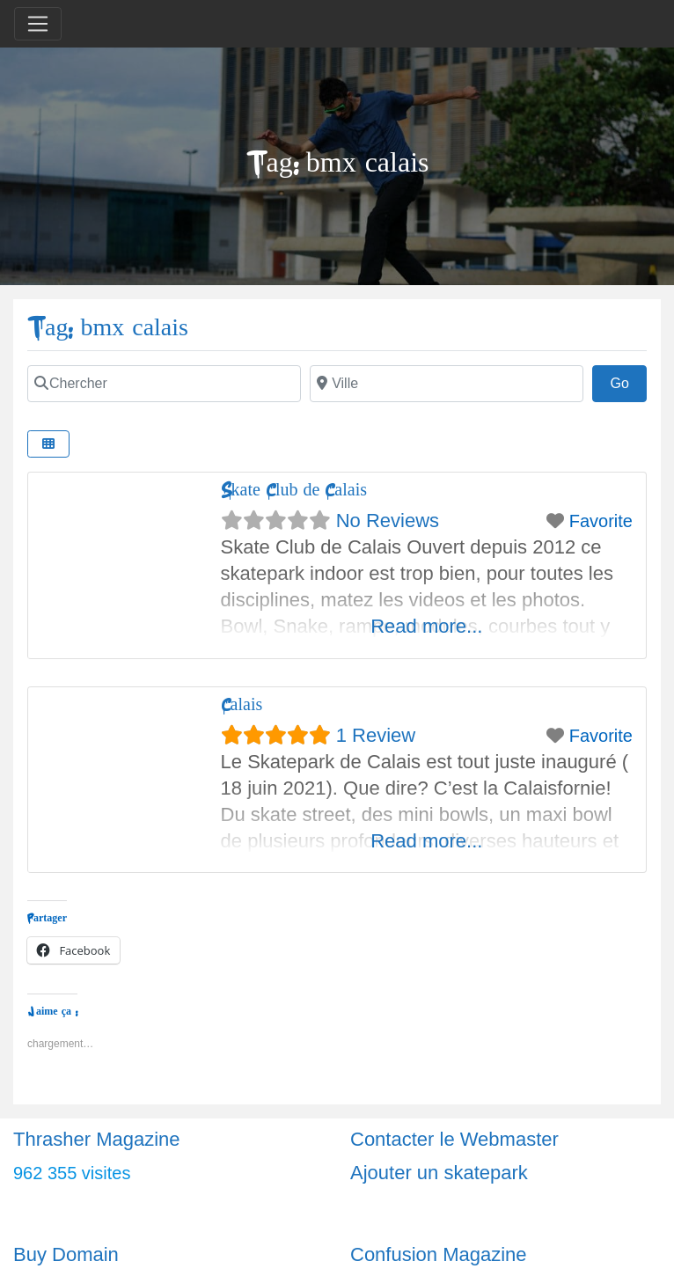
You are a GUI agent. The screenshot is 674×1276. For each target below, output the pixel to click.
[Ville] (446, 383)
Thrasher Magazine (96, 1139)
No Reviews (387, 521)
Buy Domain (66, 1254)
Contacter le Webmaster (454, 1139)
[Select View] (48, 444)
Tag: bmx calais (107, 328)
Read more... (426, 626)
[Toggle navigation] (38, 23)
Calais (242, 704)
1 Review (375, 735)
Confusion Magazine (438, 1254)
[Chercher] (164, 383)
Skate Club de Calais (294, 489)
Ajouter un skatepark (439, 1173)
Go (628, 381)
